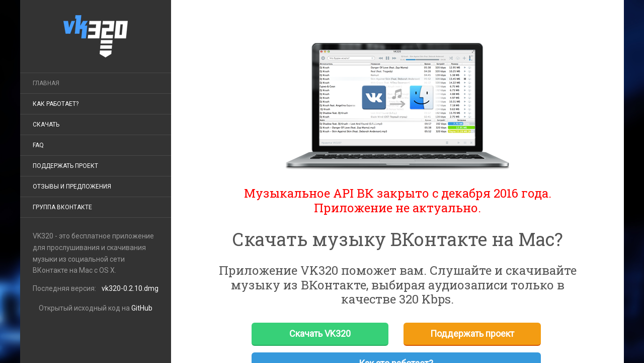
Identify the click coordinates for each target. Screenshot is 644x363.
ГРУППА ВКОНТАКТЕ (62, 207)
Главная (46, 83)
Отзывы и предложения (72, 186)
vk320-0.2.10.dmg (130, 288)
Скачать (46, 124)
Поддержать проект (65, 165)
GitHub (141, 308)
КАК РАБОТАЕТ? (55, 103)
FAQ (38, 145)
